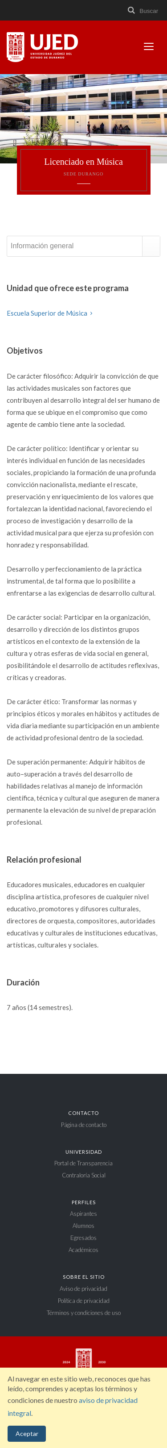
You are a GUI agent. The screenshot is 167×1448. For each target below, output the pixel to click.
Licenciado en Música (84, 167)
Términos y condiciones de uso (84, 1312)
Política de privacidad (84, 1300)
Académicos (83, 1249)
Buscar (142, 10)
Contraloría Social (84, 1175)
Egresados (83, 1237)
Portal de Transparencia (83, 1163)
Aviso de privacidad (83, 1288)
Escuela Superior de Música (51, 313)
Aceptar (27, 1433)
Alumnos (83, 1225)
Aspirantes (83, 1213)
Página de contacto (83, 1124)
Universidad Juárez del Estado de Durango (42, 47)
